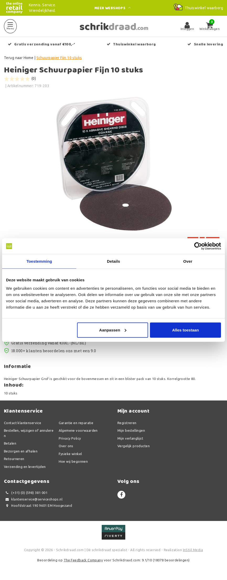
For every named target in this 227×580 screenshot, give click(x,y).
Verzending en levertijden (25, 466)
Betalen (10, 443)
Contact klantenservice (22, 423)
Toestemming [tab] (39, 261)
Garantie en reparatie (76, 423)
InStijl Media (193, 550)
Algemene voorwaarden (78, 431)
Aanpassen (112, 330)
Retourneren (14, 459)
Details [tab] (113, 261)
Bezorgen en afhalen (20, 451)
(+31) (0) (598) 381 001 (25, 493)
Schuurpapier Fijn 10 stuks (59, 58)
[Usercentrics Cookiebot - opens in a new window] (198, 246)
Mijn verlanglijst (130, 438)
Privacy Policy (70, 438)
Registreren (127, 423)
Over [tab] (187, 261)
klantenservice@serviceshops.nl (33, 499)
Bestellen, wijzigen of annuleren (28, 433)
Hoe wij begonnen (73, 461)
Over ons (66, 446)
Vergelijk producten (133, 446)
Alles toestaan (185, 330)
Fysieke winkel (70, 454)
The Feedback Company (83, 560)
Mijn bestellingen (131, 431)
